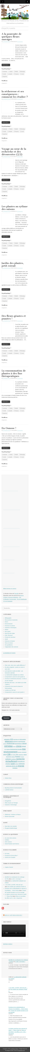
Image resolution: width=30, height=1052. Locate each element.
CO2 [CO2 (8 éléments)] (5, 749)
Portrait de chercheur (10, 637)
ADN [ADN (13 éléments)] (11, 739)
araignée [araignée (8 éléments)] (5, 743)
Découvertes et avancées (11, 620)
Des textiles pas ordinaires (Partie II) (17, 886)
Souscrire (6, 718)
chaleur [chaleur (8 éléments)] (14, 746)
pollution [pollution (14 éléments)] (8, 759)
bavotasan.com (21, 1050)
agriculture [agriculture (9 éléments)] (15, 739)
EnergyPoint (8, 801)
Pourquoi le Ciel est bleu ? (11, 855)
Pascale (16, 593)
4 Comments (20, 320)
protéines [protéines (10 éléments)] (13, 759)
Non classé (7, 631)
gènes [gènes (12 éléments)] (5, 754)
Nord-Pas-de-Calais (10, 633)
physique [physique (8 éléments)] (22, 756)
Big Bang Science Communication (13, 787)
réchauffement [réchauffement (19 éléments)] (11, 761)
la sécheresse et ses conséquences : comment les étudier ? (15, 94)
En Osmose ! (9, 428)
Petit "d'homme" (9, 635)
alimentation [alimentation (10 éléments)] (23, 739)
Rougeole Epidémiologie (11, 828)
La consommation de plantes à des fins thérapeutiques (14, 373)
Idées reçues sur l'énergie (11, 802)
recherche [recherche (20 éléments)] (20, 759)
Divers (6, 621)
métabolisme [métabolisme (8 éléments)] (20, 754)
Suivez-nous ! (7, 944)
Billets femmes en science (9, 588)
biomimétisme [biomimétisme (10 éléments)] (18, 743)
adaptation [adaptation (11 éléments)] (7, 739)
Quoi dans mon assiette (11, 826)
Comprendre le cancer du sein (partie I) (14, 692)
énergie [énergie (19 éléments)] (21, 766)
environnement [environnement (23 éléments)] (10, 752)
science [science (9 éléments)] (16, 763)
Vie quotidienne (9, 645)
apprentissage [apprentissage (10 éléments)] (21, 741)
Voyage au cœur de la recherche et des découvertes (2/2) (14, 151)
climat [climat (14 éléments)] (24, 746)
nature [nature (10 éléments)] (25, 754)
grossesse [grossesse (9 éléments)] (24, 752)
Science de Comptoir (10, 857)
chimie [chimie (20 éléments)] (18, 746)
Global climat (8, 778)
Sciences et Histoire (10, 641)
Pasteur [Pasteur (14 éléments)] (17, 756)
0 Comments (20, 41)
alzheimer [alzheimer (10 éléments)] (15, 741)
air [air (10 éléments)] (19, 739)
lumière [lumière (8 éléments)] (14, 754)
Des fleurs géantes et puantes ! (14, 317)
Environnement (8, 623)
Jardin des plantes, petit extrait (13, 264)
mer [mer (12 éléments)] (17, 754)
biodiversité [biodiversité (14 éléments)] (11, 743)
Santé (6, 639)
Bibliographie (8, 618)
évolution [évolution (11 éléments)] (15, 768)
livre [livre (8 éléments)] (11, 754)
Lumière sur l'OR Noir (10, 690)
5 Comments (20, 378)
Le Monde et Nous (6, 41)
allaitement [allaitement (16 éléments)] (9, 741)
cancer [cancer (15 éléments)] (24, 743)
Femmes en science (10, 625)
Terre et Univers (9, 643)
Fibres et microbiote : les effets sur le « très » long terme (17, 1032)
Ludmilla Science (9, 789)
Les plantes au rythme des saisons (15, 208)
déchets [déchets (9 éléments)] (8, 749)
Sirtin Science (8, 841)
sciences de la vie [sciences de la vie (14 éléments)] (12, 766)
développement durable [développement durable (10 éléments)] (16, 749)
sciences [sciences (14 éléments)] (22, 764)
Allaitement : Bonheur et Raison (13, 814)
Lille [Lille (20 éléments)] (9, 754)
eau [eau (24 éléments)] (24, 749)
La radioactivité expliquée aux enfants (14, 674)
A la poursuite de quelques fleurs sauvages (11, 36)
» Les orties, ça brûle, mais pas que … (14, 884)
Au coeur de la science (10, 838)
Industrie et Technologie (11, 804)
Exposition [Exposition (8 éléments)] (20, 752)
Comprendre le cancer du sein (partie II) (15, 676)
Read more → (6, 65)
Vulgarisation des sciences (11, 647)
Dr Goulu (7, 853)
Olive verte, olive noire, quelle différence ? (15, 665)
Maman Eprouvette (9, 816)
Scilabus (7, 840)
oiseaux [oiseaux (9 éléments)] (13, 756)
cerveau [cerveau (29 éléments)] (8, 746)
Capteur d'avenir (9, 867)
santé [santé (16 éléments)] (13, 764)
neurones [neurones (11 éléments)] (8, 756)
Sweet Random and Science (12, 843)
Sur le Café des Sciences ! (13, 915)
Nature (6, 629)
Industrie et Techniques (10, 627)
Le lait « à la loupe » (17, 879)
